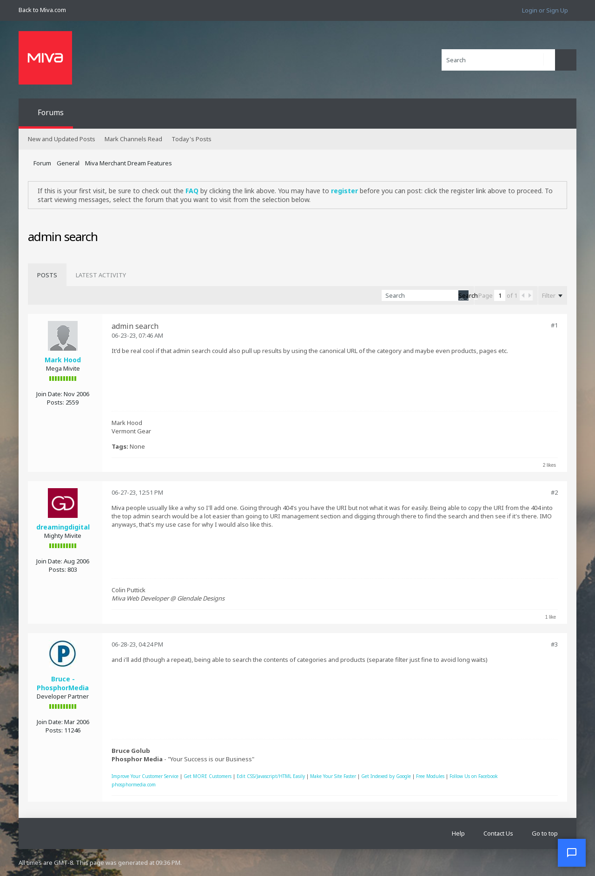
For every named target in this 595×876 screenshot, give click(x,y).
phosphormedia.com (134, 784)
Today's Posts (192, 139)
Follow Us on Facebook (474, 776)
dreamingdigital (63, 527)
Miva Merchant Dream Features (128, 163)
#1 (554, 325)
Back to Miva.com (42, 10)
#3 (554, 644)
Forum (42, 163)
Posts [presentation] (47, 275)
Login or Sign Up (545, 10)
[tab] (47, 275)
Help (458, 833)
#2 (554, 492)
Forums (51, 112)
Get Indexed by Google (386, 776)
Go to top (545, 833)
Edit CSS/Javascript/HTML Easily (271, 776)
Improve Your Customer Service (145, 776)
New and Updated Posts (61, 139)
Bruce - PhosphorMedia (63, 683)
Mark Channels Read (133, 139)
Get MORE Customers (207, 776)
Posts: (55, 402)
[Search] (498, 60)
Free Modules (430, 776)
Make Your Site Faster (333, 776)
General (68, 163)
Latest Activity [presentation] (101, 275)
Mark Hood (63, 359)
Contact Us (498, 833)
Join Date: (49, 394)
